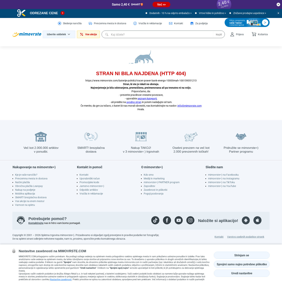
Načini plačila (22, 182)
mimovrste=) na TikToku (221, 182)
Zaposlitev (149, 186)
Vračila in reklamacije (91, 193)
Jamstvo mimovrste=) (91, 186)
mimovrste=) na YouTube (222, 186)
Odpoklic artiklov (88, 189)
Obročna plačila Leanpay (29, 186)
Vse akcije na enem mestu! (29, 201)
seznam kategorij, (147, 98)
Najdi (219, 34)
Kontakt (83, 174)
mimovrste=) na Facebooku (223, 174)
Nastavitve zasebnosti (61, 279)
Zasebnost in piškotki (155, 189)
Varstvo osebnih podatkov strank (245, 236)
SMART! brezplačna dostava (31, 197)
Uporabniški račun (89, 178)
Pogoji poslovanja (153, 193)
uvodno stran (133, 102)
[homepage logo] (27, 34)
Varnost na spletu (25, 204)
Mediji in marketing (154, 178)
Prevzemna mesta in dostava (31, 178)
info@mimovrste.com (190, 105)
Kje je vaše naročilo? (26, 174)
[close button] (278, 4)
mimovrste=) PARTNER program (161, 182)
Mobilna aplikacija (25, 193)
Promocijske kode (89, 182)
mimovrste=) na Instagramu (223, 178)
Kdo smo (149, 174)
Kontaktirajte (36, 223)
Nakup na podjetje (25, 189)
